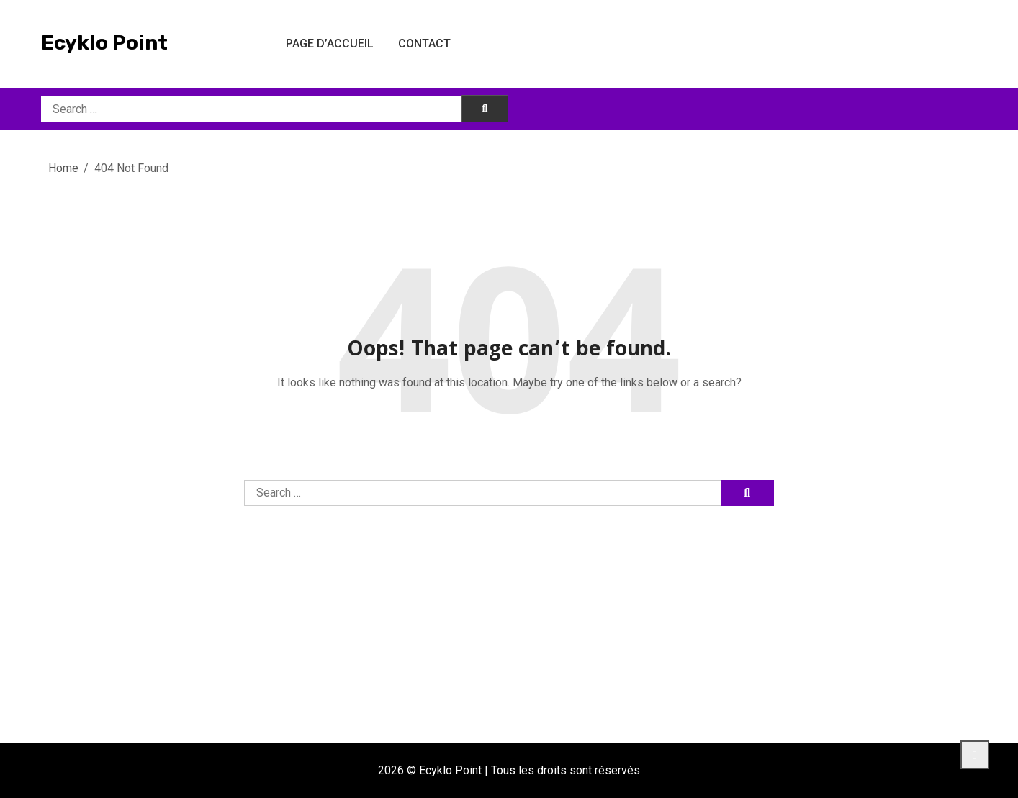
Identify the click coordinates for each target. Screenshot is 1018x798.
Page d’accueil (330, 43)
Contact (424, 43)
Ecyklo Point (104, 43)
